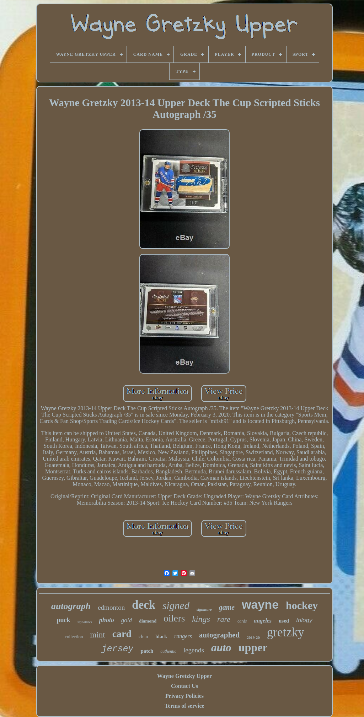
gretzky (285, 632)
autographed (219, 635)
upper (253, 647)
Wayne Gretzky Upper (184, 676)
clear (143, 636)
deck (143, 604)
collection (74, 636)
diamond (147, 621)
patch (146, 651)
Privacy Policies (184, 696)
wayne (260, 604)
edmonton (111, 607)
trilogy (304, 620)
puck (63, 620)
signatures (84, 622)
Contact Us (184, 686)
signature (204, 609)
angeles (263, 621)
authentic (168, 651)
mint (97, 634)
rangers (183, 636)
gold (126, 620)
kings (201, 619)
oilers (174, 618)
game (227, 607)
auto (221, 647)
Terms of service (184, 706)
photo (106, 620)
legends (193, 650)
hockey (302, 605)
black (161, 636)
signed (175, 605)
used (284, 621)
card (122, 633)
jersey (117, 649)
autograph (71, 606)
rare (223, 619)
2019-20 (253, 637)
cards (242, 621)
